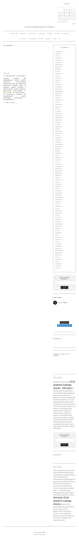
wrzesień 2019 (58, 226)
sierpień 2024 (58, 95)
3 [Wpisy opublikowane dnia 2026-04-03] (69, 10)
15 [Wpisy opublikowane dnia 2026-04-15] (64, 15)
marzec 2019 (58, 239)
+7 (61, 388)
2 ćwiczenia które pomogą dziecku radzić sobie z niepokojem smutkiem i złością (63, 424)
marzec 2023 (58, 133)
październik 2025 (59, 64)
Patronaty (49, 33)
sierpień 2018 (58, 255)
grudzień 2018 (58, 246)
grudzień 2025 (58, 60)
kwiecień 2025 (58, 78)
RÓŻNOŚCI (41, 38)
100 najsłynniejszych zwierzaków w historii (63, 506)
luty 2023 (57, 135)
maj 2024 (57, 102)
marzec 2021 (58, 186)
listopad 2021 (58, 168)
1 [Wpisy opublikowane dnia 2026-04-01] (64, 10)
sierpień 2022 (58, 148)
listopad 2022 (58, 142)
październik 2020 (59, 197)
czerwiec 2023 (58, 126)
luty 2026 (57, 55)
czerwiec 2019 (58, 232)
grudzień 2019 (58, 219)
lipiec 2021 (57, 177)
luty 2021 (57, 188)
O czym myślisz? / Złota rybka (14, 76)
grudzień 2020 (58, 193)
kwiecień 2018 (58, 263)
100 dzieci (67, 388)
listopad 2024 (58, 89)
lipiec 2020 (57, 204)
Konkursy (48, 38)
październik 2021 (59, 171)
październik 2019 (59, 224)
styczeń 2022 (58, 164)
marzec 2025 (58, 80)
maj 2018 (57, 261)
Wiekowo (23, 33)
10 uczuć (68, 400)
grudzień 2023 (58, 113)
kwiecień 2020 (58, 210)
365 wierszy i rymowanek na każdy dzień (63, 417)
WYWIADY (57, 33)
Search (64, 287)
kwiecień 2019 (58, 237)
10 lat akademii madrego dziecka (64, 384)
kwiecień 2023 (58, 131)
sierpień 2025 (58, 69)
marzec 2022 (58, 159)
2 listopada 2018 (6, 73)
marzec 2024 (58, 106)
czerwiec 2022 (58, 153)
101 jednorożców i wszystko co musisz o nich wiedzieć (62, 413)
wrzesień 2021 (58, 173)
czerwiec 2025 (58, 73)
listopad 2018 (58, 248)
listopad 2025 (58, 62)
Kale (44, 532)
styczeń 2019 (58, 244)
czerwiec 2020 (58, 206)
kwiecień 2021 (58, 184)
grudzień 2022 (58, 140)
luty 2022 (57, 162)
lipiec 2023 (57, 124)
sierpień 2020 (58, 201)
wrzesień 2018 (58, 252)
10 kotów (69, 397)
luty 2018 (57, 268)
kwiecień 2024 (58, 104)
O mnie (55, 38)
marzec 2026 (58, 53)
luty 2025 (57, 82)
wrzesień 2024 (58, 93)
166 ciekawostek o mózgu (62, 470)
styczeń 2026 (58, 58)
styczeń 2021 (58, 190)
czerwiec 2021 (58, 179)
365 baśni (56, 393)
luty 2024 (57, 109)
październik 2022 (59, 144)
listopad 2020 (58, 195)
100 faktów (57, 428)
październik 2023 (59, 117)
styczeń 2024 (58, 111)
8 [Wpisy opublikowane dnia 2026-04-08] (64, 13)
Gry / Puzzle (22, 38)
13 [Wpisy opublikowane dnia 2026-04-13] (59, 15)
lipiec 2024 (57, 97)
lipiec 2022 (57, 151)
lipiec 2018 (57, 257)
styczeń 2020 (58, 217)
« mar (73, 23)
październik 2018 (59, 250)
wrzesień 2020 (58, 199)
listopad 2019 (58, 221)
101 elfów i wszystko (60, 518)
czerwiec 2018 (58, 259)
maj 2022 (57, 155)
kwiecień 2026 (58, 51)
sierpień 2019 (58, 228)
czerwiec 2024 (58, 100)
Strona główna (14, 33)
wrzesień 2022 (58, 146)
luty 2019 (57, 241)
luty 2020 (57, 215)
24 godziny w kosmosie (61, 382)
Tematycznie (32, 33)
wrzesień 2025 (58, 67)
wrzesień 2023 (58, 120)
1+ (3, 102)
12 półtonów (61, 419)
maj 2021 (57, 182)
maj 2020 (57, 208)
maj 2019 (57, 235)
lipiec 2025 (57, 71)
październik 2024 (59, 91)
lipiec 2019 (57, 230)
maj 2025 (57, 75)
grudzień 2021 (58, 166)
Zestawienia (41, 33)
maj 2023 (57, 128)
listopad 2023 (58, 115)
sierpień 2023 (58, 122)
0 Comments (12, 102)
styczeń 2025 (58, 84)
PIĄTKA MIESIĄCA (32, 38)
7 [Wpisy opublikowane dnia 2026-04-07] (61, 13)
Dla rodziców (65, 33)
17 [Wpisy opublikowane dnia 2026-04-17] (69, 15)
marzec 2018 (58, 266)
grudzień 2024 (58, 86)
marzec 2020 (58, 213)
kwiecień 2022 (58, 157)
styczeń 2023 (58, 137)
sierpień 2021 (58, 175)
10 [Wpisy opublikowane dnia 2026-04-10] (69, 13)
